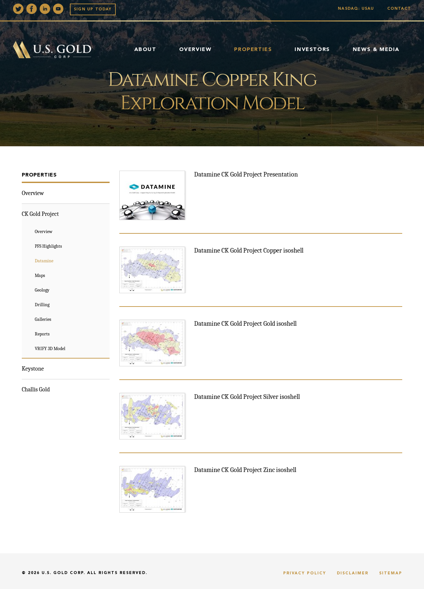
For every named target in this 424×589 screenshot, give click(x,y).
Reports (42, 334)
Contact (399, 9)
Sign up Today (93, 9)
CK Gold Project (40, 214)
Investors (312, 49)
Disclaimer (352, 573)
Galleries (43, 319)
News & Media (376, 49)
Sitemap (390, 573)
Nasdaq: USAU (357, 9)
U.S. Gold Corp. (63, 573)
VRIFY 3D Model (50, 348)
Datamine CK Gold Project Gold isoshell (245, 323)
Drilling (42, 305)
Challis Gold (36, 389)
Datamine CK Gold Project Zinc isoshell (245, 470)
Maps (40, 275)
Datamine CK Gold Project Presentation (246, 174)
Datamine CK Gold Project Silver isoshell (247, 396)
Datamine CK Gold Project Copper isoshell (248, 250)
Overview (195, 49)
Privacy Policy (304, 573)
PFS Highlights (48, 246)
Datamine (44, 261)
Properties (253, 49)
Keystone (33, 368)
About (145, 49)
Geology (42, 290)
